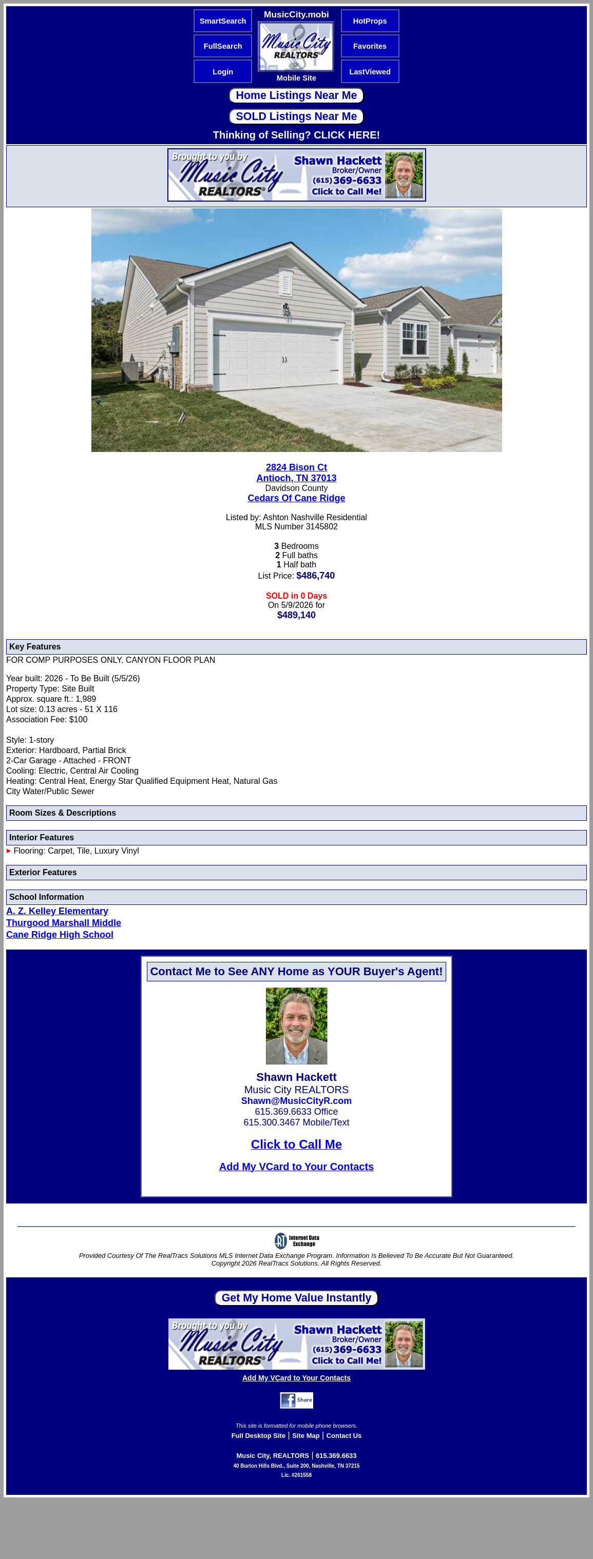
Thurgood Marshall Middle (63, 923)
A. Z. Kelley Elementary (57, 911)
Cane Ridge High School (59, 935)
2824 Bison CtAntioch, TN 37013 (296, 472)
